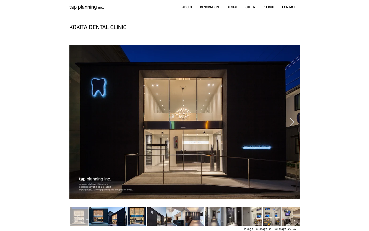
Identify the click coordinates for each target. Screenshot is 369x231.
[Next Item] (292, 122)
